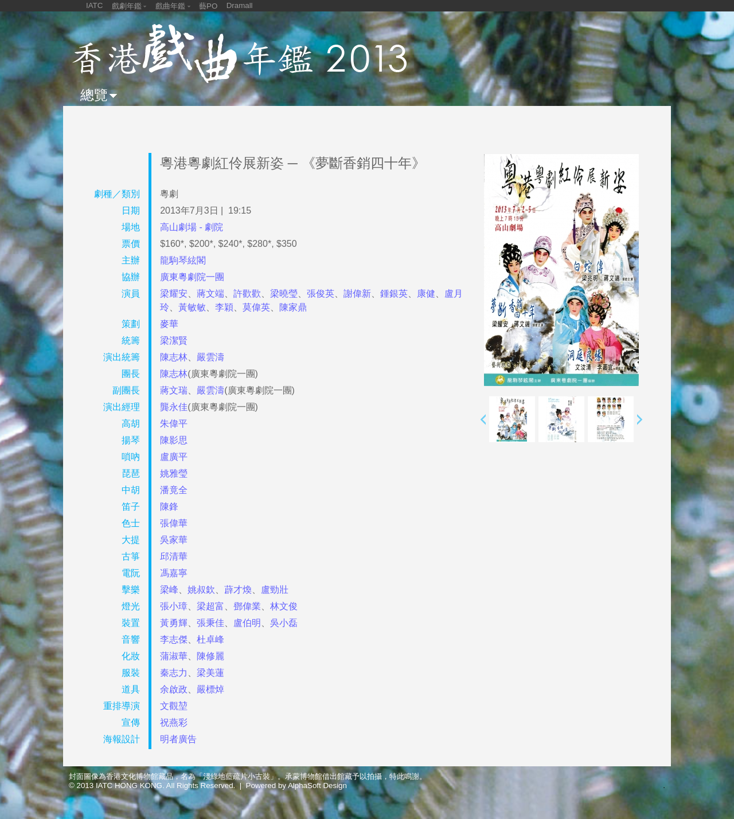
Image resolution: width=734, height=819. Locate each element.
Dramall (240, 5)
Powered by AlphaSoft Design (296, 785)
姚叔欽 (201, 589)
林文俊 (284, 606)
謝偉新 (357, 293)
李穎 (224, 307)
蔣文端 (210, 293)
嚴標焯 (210, 689)
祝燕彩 (174, 722)
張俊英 (320, 293)
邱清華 (174, 556)
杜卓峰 (210, 639)
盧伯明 (247, 623)
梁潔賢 (174, 340)
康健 (426, 293)
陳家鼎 (293, 307)
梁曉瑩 (284, 293)
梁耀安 (174, 293)
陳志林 (174, 357)
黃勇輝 (174, 623)
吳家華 (174, 540)
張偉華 (174, 523)
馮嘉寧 (174, 573)
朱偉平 (174, 423)
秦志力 (174, 673)
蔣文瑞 (174, 390)
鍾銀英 (394, 293)
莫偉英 (256, 307)
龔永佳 (174, 407)
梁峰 (169, 589)
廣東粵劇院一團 (192, 277)
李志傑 (174, 639)
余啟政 (174, 689)
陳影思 (174, 440)
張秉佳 (210, 623)
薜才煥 (238, 589)
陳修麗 (210, 656)
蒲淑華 (174, 656)
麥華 (169, 324)
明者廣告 (178, 739)
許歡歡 (247, 293)
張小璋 (174, 606)
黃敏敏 (192, 307)
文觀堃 (174, 706)
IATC (94, 5)
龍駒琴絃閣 (183, 260)
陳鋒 (169, 506)
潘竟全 (174, 490)
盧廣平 (174, 457)
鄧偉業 (247, 606)
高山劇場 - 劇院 (191, 227)
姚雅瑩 (174, 473)
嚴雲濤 (210, 357)
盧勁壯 (274, 589)
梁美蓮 (210, 673)
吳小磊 (284, 623)
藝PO (208, 6)
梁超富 (210, 606)
